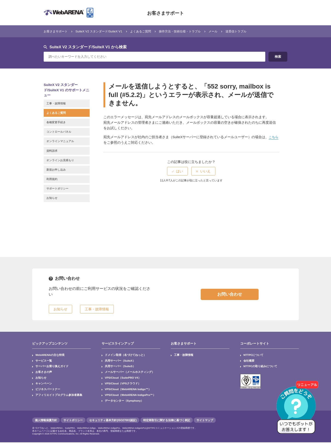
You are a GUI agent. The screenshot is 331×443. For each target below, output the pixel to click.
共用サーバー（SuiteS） (120, 366)
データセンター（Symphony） (124, 401)
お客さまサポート (165, 12)
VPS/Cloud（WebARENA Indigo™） (128, 390)
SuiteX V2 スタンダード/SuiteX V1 (105, 31)
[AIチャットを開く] (298, 410)
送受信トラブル (259, 31)
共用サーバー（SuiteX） (120, 361)
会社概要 (248, 361)
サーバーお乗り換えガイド (51, 366)
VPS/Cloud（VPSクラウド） (123, 384)
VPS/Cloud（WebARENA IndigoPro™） (130, 395)
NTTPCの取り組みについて (260, 366)
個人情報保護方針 (46, 421)
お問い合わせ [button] (229, 294)
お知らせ (40, 378)
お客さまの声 (43, 372)
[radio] (177, 171)
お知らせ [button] (60, 309)
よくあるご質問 (152, 31)
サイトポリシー (73, 421)
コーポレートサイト (254, 343)
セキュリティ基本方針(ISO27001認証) (113, 421)
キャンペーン (43, 384)
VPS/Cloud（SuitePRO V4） (123, 378)
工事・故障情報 (184, 355)
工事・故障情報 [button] (97, 309)
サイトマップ (205, 421)
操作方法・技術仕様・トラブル (196, 31)
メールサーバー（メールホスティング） (129, 372)
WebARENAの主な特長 (50, 355)
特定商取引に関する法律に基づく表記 (166, 421)
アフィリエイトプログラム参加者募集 (58, 395)
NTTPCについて (253, 355)
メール (233, 31)
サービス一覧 (43, 361)
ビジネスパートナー (47, 390)
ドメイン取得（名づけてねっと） (125, 355)
